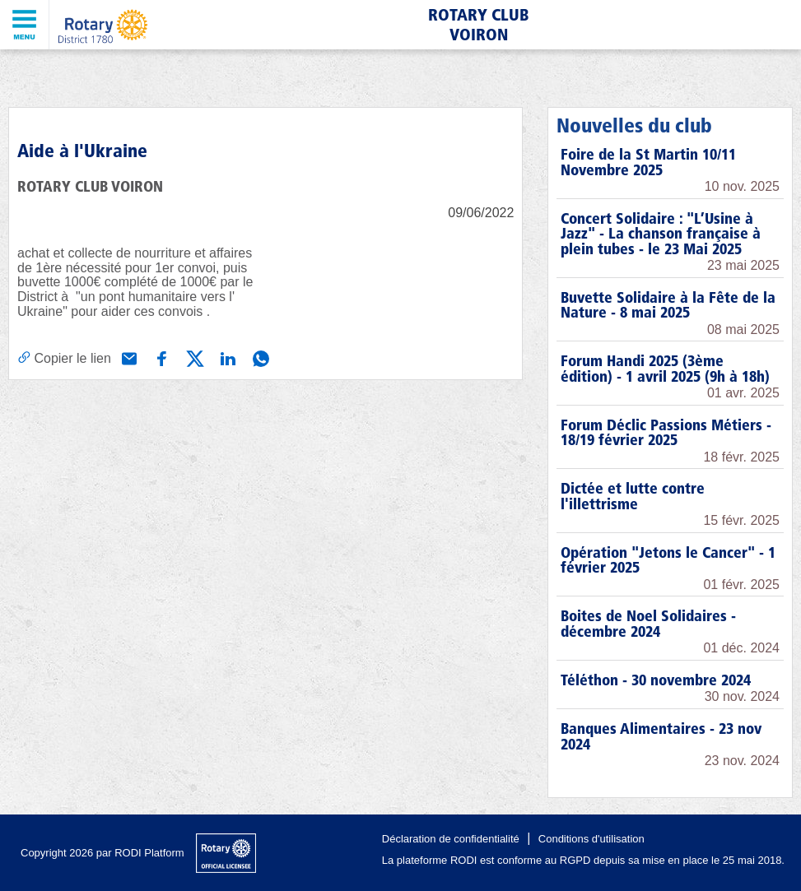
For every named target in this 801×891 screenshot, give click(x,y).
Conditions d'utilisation (591, 839)
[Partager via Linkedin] (226, 357)
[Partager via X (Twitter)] (193, 357)
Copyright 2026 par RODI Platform (102, 853)
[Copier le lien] (64, 358)
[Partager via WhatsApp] (259, 357)
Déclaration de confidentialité (450, 839)
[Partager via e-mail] (127, 357)
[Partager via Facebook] (160, 357)
